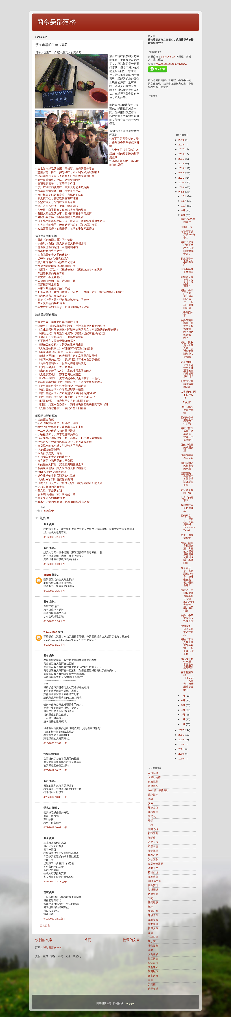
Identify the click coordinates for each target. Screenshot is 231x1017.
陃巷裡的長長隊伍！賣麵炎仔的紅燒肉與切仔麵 (66, 176)
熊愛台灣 (153, 911)
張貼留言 (45, 925)
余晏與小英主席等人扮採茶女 (187, 618)
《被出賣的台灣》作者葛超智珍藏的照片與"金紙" (67, 393)
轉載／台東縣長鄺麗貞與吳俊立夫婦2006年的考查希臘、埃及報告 (187, 600)
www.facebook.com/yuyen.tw (171, 64)
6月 (183, 700)
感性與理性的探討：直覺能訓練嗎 (58, 247)
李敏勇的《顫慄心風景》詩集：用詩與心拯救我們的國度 (71, 325)
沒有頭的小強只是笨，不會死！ (56, 460)
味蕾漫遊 (153, 945)
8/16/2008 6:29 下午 (54, 564)
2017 (181, 149)
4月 (183, 710)
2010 (181, 182)
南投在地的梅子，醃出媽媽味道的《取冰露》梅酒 (67, 224)
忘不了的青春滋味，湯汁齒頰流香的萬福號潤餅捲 (124, 142)
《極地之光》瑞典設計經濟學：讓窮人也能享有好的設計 (71, 333)
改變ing (152, 816)
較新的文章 (43, 940)
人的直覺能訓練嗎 (49, 449)
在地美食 (49, 510)
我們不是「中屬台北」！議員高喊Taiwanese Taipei (188, 523)
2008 (181, 192)
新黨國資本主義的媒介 (187, 261)
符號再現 (153, 872)
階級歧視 (153, 963)
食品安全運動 (155, 863)
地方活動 (153, 855)
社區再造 (153, 958)
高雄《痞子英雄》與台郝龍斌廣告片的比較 (63, 299)
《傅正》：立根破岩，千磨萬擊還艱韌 (61, 337)
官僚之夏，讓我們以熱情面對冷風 (58, 322)
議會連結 (153, 967)
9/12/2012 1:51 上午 (54, 918)
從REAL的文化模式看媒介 (53, 258)
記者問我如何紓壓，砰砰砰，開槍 (58, 423)
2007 (181, 730)
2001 (181, 749)
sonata (47, 574)
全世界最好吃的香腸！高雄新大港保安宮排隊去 (66, 168)
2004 (181, 744)
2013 (181, 168)
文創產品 (153, 954)
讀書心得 (153, 829)
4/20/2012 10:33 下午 (55, 797)
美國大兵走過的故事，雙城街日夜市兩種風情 (65, 213)
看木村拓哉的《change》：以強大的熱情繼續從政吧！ (187, 681)
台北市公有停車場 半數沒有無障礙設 (187, 663)
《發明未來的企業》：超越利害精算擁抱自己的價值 (69, 359)
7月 (183, 695)
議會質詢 (153, 786)
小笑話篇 (153, 937)
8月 (183, 215)
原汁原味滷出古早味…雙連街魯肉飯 (59, 179)
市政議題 (153, 781)
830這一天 (186, 227)
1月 (183, 724)
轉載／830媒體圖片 (188, 220)
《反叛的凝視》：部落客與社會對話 (59, 374)
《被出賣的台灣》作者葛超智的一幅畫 (61, 389)
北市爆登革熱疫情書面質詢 (187, 384)
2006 (181, 735)
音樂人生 (153, 868)
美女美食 (153, 924)
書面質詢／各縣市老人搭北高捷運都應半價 (187, 479)
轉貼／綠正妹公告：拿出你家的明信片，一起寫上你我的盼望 (187, 299)
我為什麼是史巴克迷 (50, 250)
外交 (150, 898)
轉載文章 (153, 928)
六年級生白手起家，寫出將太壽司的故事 (62, 209)
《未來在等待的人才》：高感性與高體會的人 (65, 370)
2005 (181, 739)
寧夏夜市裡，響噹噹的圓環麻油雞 (58, 198)
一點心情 (186, 402)
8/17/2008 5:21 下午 (54, 644)
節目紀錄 (153, 773)
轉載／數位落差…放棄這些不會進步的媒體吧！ (187, 434)
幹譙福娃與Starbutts (187, 456)
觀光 (150, 906)
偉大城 (42, 348)
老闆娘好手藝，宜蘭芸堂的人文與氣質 (61, 217)
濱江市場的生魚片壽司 (187, 410)
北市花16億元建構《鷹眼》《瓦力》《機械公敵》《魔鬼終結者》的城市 (81, 292)
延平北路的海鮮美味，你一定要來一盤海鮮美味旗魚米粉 (71, 221)
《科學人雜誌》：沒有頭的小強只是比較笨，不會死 (69, 378)
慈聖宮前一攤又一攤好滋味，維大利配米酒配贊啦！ (69, 172)
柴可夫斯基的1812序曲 (51, 303)
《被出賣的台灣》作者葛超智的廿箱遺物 (62, 385)
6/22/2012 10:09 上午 (55, 827)
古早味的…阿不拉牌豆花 (188, 394)
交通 (150, 803)
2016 (181, 154)
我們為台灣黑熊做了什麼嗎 (187, 420)
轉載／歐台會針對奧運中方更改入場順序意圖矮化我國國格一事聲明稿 (187, 552)
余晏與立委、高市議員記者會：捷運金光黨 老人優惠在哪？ (187, 577)
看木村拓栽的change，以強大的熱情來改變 (64, 307)
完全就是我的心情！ (187, 491)
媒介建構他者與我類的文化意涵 (56, 262)
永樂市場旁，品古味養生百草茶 (56, 202)
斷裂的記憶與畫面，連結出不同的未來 (61, 427)
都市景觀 (153, 833)
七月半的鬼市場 (187, 499)
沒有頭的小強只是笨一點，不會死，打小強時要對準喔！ (71, 438)
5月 (183, 705)
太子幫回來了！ (187, 314)
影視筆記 (153, 889)
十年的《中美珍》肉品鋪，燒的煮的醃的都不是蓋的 (124, 153)
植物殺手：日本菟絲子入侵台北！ (187, 630)
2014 (181, 163)
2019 (181, 140)
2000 (181, 753)
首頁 (87, 940)
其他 (150, 950)
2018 (181, 144)
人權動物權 (154, 777)
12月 (184, 196)
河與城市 (153, 971)
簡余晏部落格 (56, 21)
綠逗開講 (153, 988)
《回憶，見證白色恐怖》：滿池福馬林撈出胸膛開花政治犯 (73, 404)
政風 (150, 932)
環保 (150, 820)
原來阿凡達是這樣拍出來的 (54, 288)
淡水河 (152, 941)
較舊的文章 (131, 940)
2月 (183, 719)
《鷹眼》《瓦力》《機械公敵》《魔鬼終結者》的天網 (70, 269)
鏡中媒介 (153, 794)
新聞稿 (152, 837)
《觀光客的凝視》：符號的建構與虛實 (61, 344)
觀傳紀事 (153, 902)
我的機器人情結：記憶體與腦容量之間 (61, 464)
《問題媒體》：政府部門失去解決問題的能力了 (66, 400)
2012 (181, 173)
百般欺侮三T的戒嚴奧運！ (188, 447)
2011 (181, 177)
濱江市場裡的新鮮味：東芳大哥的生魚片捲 (63, 187)
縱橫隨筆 (153, 812)
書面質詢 (153, 885)
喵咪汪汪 (153, 850)
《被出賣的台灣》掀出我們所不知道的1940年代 (66, 397)
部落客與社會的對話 (187, 270)
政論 (150, 799)
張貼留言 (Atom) (52, 947)
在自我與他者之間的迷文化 (54, 254)
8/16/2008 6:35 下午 (54, 591)
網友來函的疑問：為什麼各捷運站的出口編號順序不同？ (187, 369)
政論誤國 (153, 919)
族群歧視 (153, 846)
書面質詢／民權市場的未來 (187, 466)
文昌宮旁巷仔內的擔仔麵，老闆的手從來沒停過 (66, 228)
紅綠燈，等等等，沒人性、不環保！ (187, 281)
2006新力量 (154, 881)
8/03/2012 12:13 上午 (55, 881)
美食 (150, 980)
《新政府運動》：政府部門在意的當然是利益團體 (67, 355)
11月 (184, 201)
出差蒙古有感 (46, 419)
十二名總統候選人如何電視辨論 (56, 430)
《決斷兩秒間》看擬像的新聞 (55, 479)
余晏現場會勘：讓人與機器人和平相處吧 (62, 243)
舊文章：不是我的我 (50, 277)
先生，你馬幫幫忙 (187, 536)
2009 (181, 187)
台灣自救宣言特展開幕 (187, 508)
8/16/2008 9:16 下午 (54, 621)
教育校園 (153, 894)
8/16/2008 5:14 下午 (54, 537)
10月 (184, 205)
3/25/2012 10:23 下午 (55, 770)
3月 (183, 714)
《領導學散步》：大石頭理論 (55, 367)
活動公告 (153, 842)
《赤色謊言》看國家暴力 (52, 295)
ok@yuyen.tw (168, 56)
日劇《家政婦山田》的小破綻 (55, 239)
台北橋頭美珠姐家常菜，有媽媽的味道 (61, 194)
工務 (150, 825)
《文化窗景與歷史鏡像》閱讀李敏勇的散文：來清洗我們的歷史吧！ (78, 329)
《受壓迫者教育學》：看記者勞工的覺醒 (62, 408)
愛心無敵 (153, 859)
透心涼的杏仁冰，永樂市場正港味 (58, 206)
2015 (181, 159)
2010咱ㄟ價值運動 (158, 790)
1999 (181, 758)
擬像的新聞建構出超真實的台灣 (56, 266)
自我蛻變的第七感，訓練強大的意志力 (61, 445)
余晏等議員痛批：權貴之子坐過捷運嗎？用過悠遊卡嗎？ (187, 329)
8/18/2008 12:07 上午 (55, 743)
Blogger (130, 1003)
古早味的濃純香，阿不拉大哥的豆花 (59, 191)
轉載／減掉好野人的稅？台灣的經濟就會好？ (187, 248)
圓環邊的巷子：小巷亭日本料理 (56, 183)
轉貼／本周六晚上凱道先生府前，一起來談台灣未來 (187, 646)
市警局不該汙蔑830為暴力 (188, 234)
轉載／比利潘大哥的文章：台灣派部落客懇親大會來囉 (187, 349)
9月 (183, 210)
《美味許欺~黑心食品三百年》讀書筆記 (61, 352)
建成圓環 (153, 915)
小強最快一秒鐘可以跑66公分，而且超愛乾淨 (65, 441)
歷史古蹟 (153, 807)
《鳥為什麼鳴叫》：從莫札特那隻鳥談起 (62, 363)
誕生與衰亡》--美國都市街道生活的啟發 (69, 348)
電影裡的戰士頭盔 (48, 284)
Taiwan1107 (50, 632)
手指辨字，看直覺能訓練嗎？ (57, 340)
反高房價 (153, 975)
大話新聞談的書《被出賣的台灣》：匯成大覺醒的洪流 (70, 382)
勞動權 (152, 984)
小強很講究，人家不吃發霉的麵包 (58, 434)
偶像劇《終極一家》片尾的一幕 (56, 281)
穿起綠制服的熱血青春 (51, 273)
